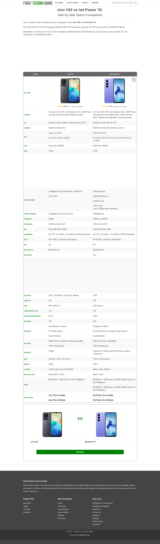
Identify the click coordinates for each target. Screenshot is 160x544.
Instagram (27, 512)
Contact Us (96, 512)
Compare (80, 452)
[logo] (38, 3)
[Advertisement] (80, 54)
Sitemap (95, 518)
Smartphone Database (100, 506)
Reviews (95, 3)
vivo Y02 (70, 74)
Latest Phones (72, 3)
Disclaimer (96, 524)
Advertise (95, 515)
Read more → (34, 491)
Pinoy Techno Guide (38, 481)
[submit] (135, 3)
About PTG (96, 509)
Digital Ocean (84, 535)
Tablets (85, 3)
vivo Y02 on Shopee (57, 400)
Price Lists (62, 518)
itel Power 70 (114, 74)
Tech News (59, 3)
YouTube (26, 509)
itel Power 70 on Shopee (103, 400)
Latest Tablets (63, 512)
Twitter (25, 506)
